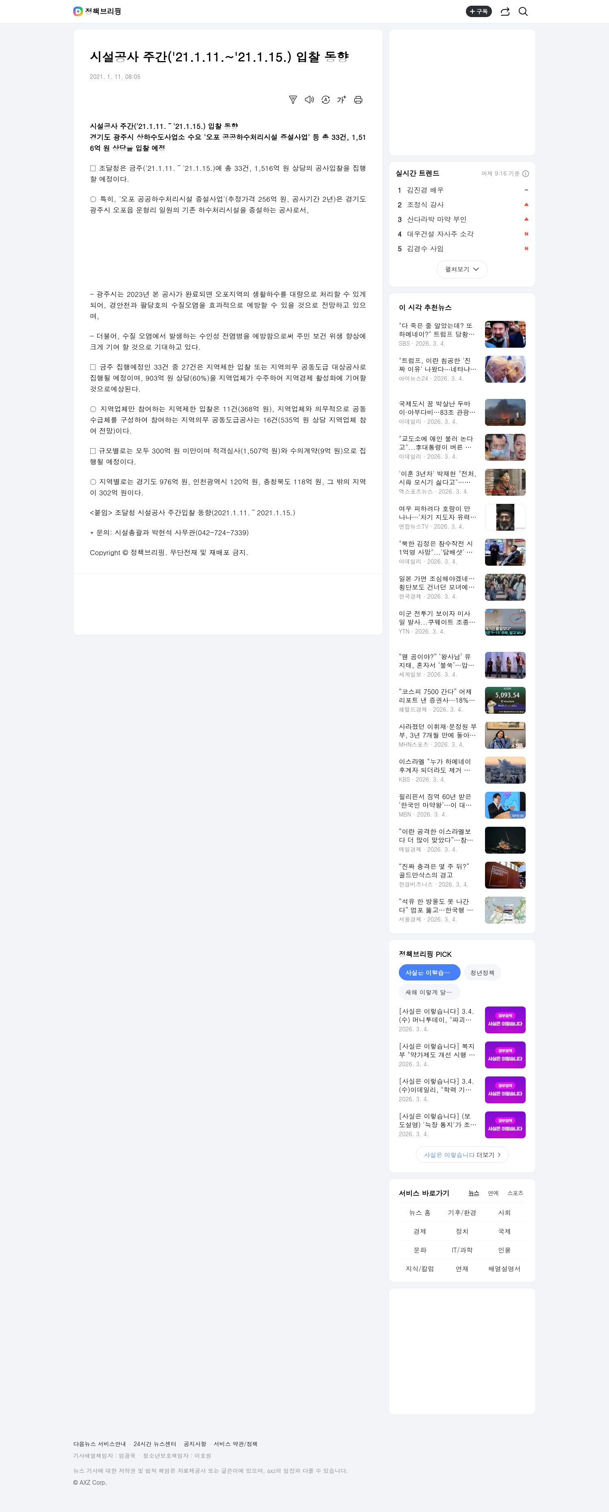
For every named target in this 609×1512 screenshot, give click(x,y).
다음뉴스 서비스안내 (99, 1444)
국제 (504, 1231)
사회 (504, 1212)
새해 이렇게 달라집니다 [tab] (433, 992)
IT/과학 (462, 1250)
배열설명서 (504, 1268)
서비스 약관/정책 (236, 1444)
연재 (462, 1268)
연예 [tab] (493, 1193)
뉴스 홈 (420, 1212)
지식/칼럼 (420, 1268)
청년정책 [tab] (482, 972)
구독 (479, 11)
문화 (419, 1250)
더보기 (462, 1155)
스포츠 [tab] (515, 1193)
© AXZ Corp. (90, 1482)
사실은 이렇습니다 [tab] (430, 972)
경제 (419, 1231)
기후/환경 (462, 1212)
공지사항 (195, 1444)
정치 (462, 1231)
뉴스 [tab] (473, 1193)
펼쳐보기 (462, 269)
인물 (504, 1250)
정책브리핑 (103, 11)
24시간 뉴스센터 (155, 1444)
